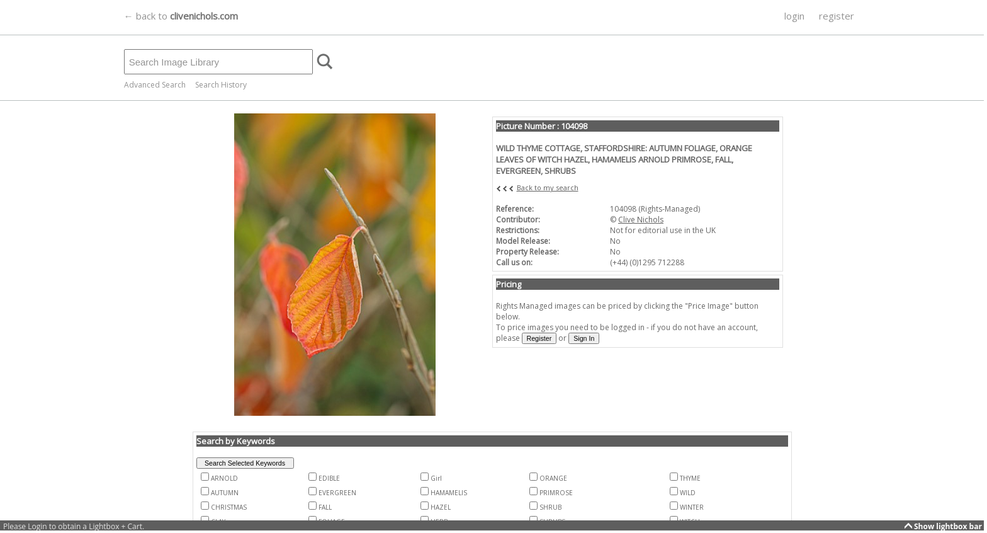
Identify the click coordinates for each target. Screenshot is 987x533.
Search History (221, 84)
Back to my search (547, 187)
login (794, 15)
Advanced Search (155, 84)
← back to (181, 15)
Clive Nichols (640, 219)
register (836, 15)
